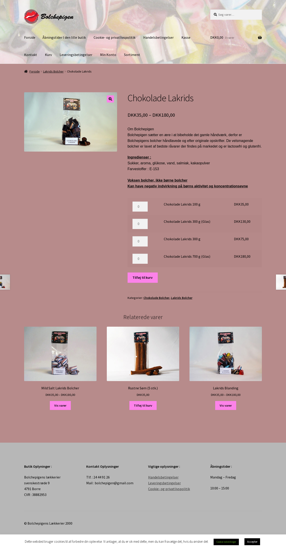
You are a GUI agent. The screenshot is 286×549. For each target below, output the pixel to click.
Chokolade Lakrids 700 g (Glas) (187, 256)
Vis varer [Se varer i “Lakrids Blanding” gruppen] (226, 405)
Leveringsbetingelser (76, 54)
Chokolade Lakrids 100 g (182, 204)
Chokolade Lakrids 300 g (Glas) (187, 221)
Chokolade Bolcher (156, 298)
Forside (29, 37)
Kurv (48, 54)
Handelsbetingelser (158, 37)
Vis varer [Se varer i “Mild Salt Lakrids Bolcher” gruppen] (60, 405)
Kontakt (30, 54)
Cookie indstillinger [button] (226, 541)
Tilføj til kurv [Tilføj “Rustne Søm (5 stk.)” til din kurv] (143, 405)
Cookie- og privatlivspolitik (114, 37)
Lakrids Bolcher (53, 71)
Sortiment (132, 54)
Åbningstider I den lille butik (64, 37)
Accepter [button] (252, 542)
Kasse (185, 37)
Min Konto (108, 54)
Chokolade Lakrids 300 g (182, 239)
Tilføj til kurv (142, 277)
